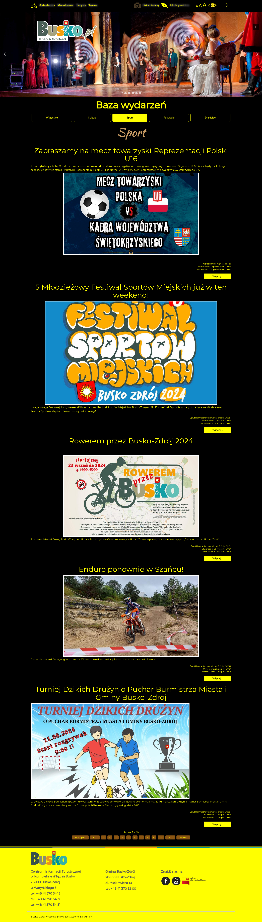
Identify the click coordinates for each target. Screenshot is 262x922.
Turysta (81, 5)
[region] (131, 54)
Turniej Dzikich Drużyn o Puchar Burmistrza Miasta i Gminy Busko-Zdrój (131, 693)
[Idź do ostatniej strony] (183, 837)
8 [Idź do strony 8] (148, 837)
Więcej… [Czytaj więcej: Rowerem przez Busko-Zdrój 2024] (217, 558)
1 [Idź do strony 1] (104, 837)
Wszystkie (52, 117)
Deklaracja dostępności (118, 897)
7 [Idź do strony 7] (141, 837)
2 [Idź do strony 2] (110, 837)
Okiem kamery (151, 5)
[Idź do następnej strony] (170, 837)
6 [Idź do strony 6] (135, 837)
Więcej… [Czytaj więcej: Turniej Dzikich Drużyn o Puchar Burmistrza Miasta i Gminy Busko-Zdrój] (217, 824)
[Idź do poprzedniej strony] (95, 837)
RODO (109, 893)
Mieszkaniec (65, 5)
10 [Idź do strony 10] (160, 837)
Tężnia (92, 5)
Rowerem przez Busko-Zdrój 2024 (131, 440)
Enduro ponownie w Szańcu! (131, 569)
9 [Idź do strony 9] (154, 837)
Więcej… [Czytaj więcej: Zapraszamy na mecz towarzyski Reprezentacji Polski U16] (217, 276)
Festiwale (168, 117)
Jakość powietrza (179, 5)
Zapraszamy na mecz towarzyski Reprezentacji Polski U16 (131, 154)
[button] (5, 54)
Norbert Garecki (102, 916)
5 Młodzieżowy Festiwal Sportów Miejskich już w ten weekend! (131, 290)
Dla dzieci (210, 117)
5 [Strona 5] (128, 837)
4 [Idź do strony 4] (122, 837)
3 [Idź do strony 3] (116, 837)
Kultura (92, 117)
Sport (130, 117)
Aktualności (47, 5)
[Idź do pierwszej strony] (80, 837)
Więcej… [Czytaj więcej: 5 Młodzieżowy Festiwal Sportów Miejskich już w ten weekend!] (217, 430)
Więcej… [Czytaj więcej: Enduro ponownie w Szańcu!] (217, 678)
